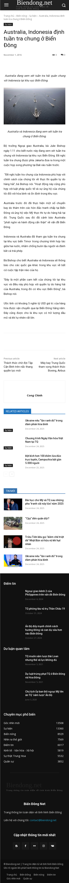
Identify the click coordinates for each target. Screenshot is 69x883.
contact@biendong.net (43, 820)
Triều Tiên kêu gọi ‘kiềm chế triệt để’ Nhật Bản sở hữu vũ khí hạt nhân (44, 540)
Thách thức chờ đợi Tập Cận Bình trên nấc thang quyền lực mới (18, 366)
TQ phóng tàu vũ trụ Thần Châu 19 (45, 608)
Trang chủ (9, 15)
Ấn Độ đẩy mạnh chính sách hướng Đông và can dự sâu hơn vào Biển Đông (43, 630)
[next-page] (12, 474)
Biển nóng (21, 15)
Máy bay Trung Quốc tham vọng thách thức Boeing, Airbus (52, 366)
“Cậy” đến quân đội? (37, 518)
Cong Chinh (34, 395)
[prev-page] (6, 474)
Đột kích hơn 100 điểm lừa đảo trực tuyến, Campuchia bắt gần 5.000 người (43, 459)
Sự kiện (33, 15)
